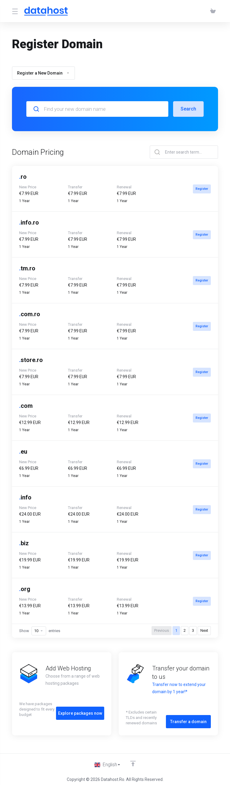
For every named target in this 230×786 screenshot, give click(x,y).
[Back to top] (133, 761)
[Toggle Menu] (14, 11)
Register (201, 189)
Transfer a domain (188, 716)
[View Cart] (213, 11)
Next (204, 630)
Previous (161, 630)
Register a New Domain (43, 73)
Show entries (39, 630)
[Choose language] (107, 762)
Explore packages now (80, 707)
